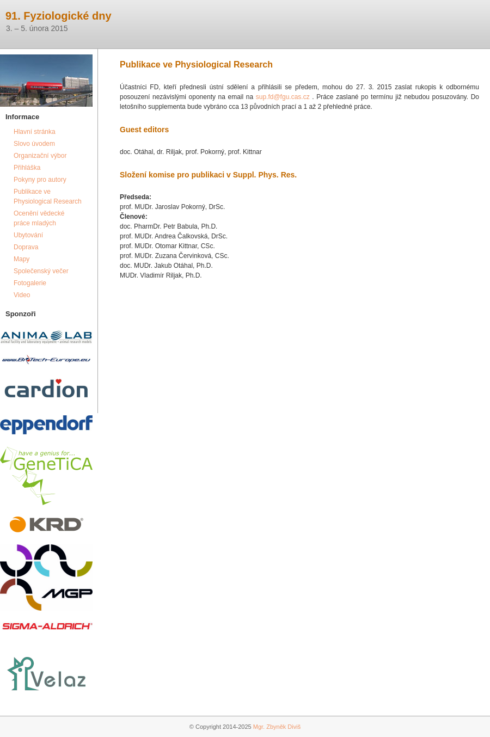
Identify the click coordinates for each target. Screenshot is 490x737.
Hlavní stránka (35, 132)
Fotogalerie (30, 283)
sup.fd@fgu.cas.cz (283, 97)
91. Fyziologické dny (58, 16)
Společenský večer (41, 271)
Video (22, 295)
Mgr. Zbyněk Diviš (277, 726)
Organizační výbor (40, 155)
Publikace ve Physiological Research (48, 196)
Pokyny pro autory (40, 179)
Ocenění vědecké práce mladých (39, 218)
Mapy (21, 259)
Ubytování (28, 235)
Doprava (26, 247)
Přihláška (27, 167)
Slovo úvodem (34, 144)
